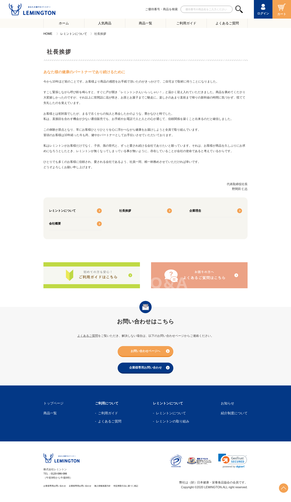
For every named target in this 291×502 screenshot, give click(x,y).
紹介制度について (234, 413)
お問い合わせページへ (149, 351)
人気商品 (104, 23)
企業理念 (195, 210)
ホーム (64, 23)
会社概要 (55, 223)
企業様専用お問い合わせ (148, 368)
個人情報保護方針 (102, 486)
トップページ (53, 404)
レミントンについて (73, 33)
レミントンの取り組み (172, 422)
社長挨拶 (125, 210)
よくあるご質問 (227, 23)
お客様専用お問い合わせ (54, 486)
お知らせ (227, 404)
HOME (47, 33)
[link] (233, 461)
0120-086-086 (59, 473)
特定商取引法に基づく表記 (126, 486)
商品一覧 (145, 23)
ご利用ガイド (186, 23)
